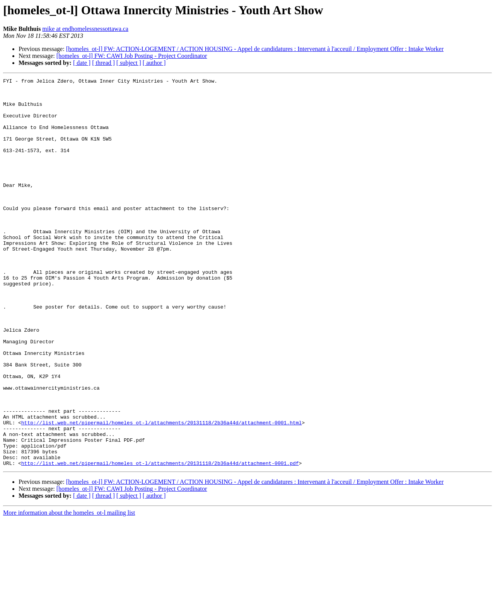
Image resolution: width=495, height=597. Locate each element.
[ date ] (81, 62)
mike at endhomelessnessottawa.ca (85, 28)
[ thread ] (103, 62)
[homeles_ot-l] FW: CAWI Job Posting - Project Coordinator (131, 56)
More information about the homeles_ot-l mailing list (69, 590)
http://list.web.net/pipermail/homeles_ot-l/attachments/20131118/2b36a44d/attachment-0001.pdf (160, 540)
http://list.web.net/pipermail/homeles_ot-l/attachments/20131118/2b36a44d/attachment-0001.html (161, 491)
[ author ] (154, 62)
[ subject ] (128, 62)
